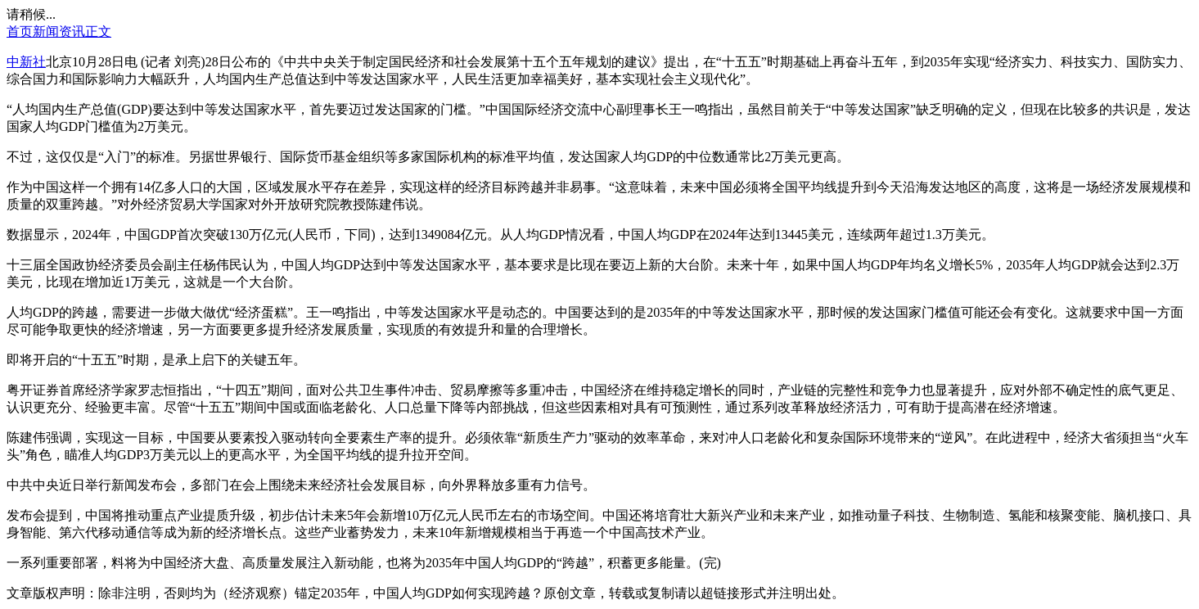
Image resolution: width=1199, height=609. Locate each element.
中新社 (26, 62)
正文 (98, 31)
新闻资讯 (59, 31)
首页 (20, 31)
